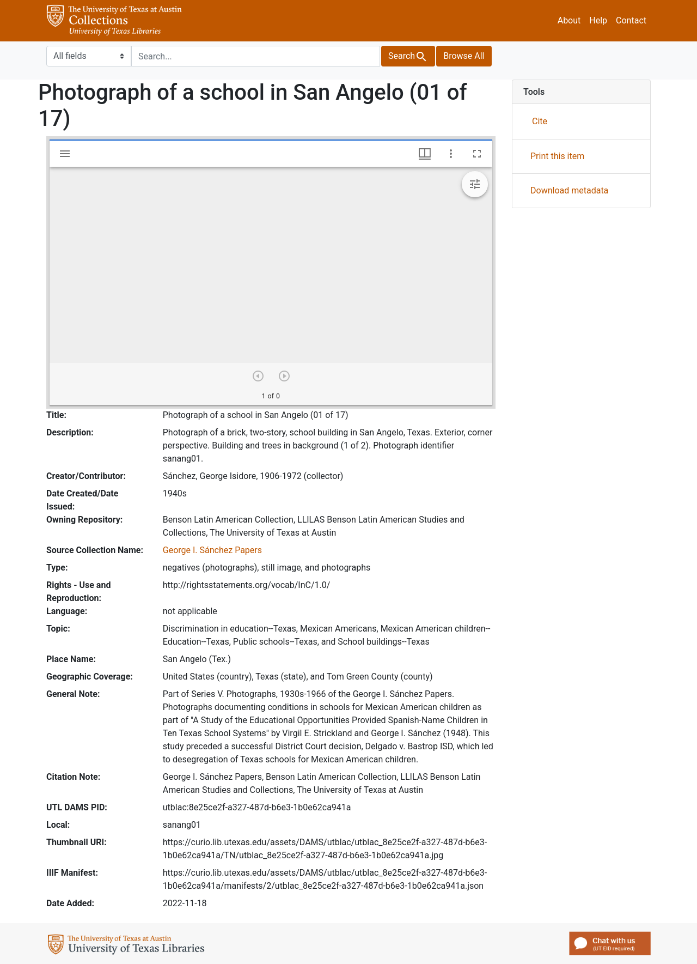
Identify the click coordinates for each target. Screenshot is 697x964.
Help (598, 20)
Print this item (557, 156)
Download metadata (569, 190)
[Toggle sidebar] (65, 154)
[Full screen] (477, 154)
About (569, 20)
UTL (128, 946)
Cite (539, 121)
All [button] (463, 56)
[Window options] (451, 154)
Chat (610, 943)
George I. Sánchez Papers (212, 550)
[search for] (255, 56)
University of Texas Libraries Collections (114, 20)
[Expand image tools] (475, 184)
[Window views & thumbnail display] (425, 154)
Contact (631, 20)
